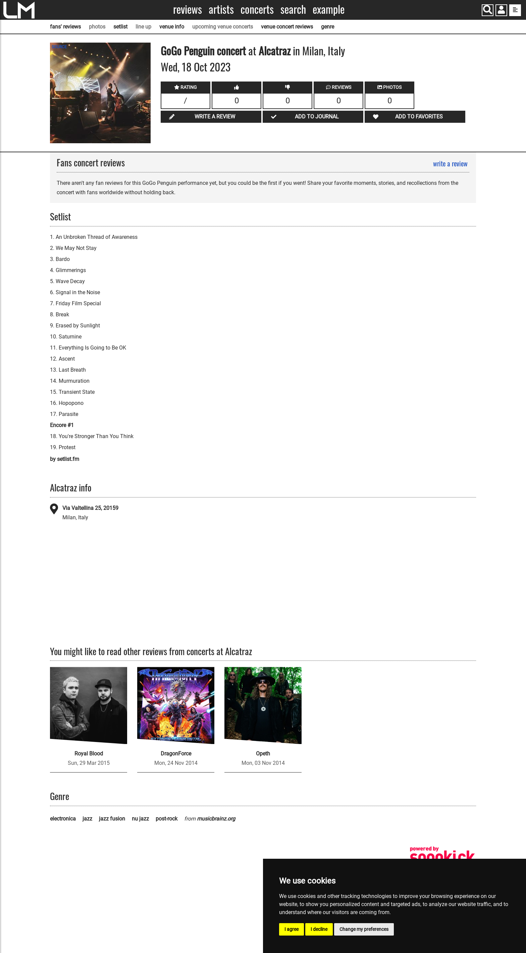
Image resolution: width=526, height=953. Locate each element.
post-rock (166, 818)
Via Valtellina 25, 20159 (90, 508)
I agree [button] (291, 929)
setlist (120, 26)
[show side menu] (515, 10)
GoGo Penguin (187, 50)
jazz (87, 818)
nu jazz (140, 818)
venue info (171, 26)
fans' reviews (65, 26)
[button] (501, 11)
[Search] (487, 10)
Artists (221, 9)
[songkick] (442, 857)
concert (230, 50)
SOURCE (59, 47)
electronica (63, 818)
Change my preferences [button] (363, 929)
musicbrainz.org (216, 818)
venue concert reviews (287, 26)
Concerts (257, 9)
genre (327, 26)
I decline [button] (319, 929)
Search (293, 9)
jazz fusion (112, 818)
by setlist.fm (64, 459)
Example (329, 9)
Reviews (187, 9)
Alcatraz (275, 50)
